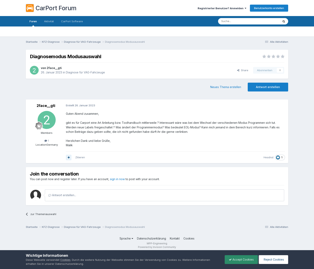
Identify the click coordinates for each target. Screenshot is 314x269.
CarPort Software (72, 21)
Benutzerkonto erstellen (269, 8)
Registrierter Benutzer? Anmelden (222, 8)
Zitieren (80, 157)
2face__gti (54, 68)
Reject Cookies (273, 259)
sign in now (117, 179)
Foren (33, 23)
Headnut (269, 157)
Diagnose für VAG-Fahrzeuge (85, 72)
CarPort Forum (51, 8)
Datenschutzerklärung (151, 238)
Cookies (188, 238)
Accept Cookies (241, 259)
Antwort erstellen (268, 87)
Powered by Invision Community (157, 247)
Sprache (126, 238)
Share (242, 70)
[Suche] (238, 21)
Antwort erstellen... (62, 195)
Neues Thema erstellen (225, 87)
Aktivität (49, 21)
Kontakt (175, 238)
